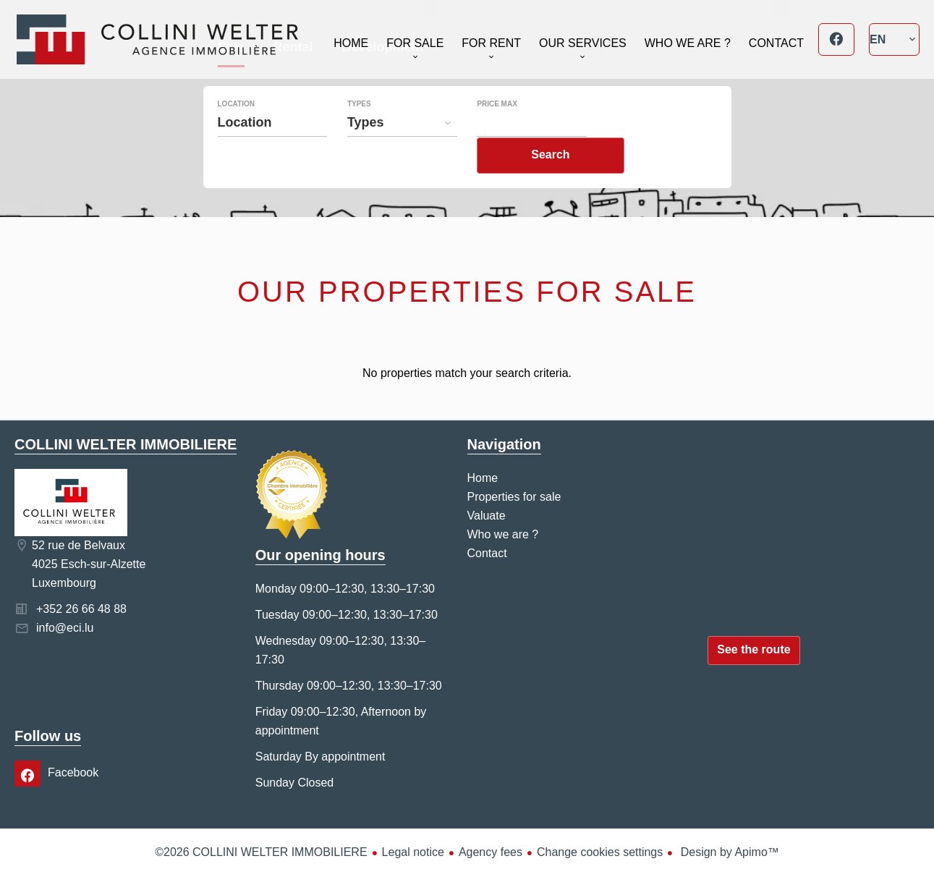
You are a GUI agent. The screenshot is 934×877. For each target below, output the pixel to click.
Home (157, 39)
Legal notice (413, 852)
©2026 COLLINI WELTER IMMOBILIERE (261, 852)
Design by (728, 852)
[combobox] (273, 151)
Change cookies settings (600, 852)
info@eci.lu (64, 628)
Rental (293, 78)
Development (383, 78)
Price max (497, 133)
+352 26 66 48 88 (81, 609)
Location (236, 133)
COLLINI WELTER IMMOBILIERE (125, 444)
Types (359, 133)
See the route (753, 649)
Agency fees (490, 852)
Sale (231, 78)
